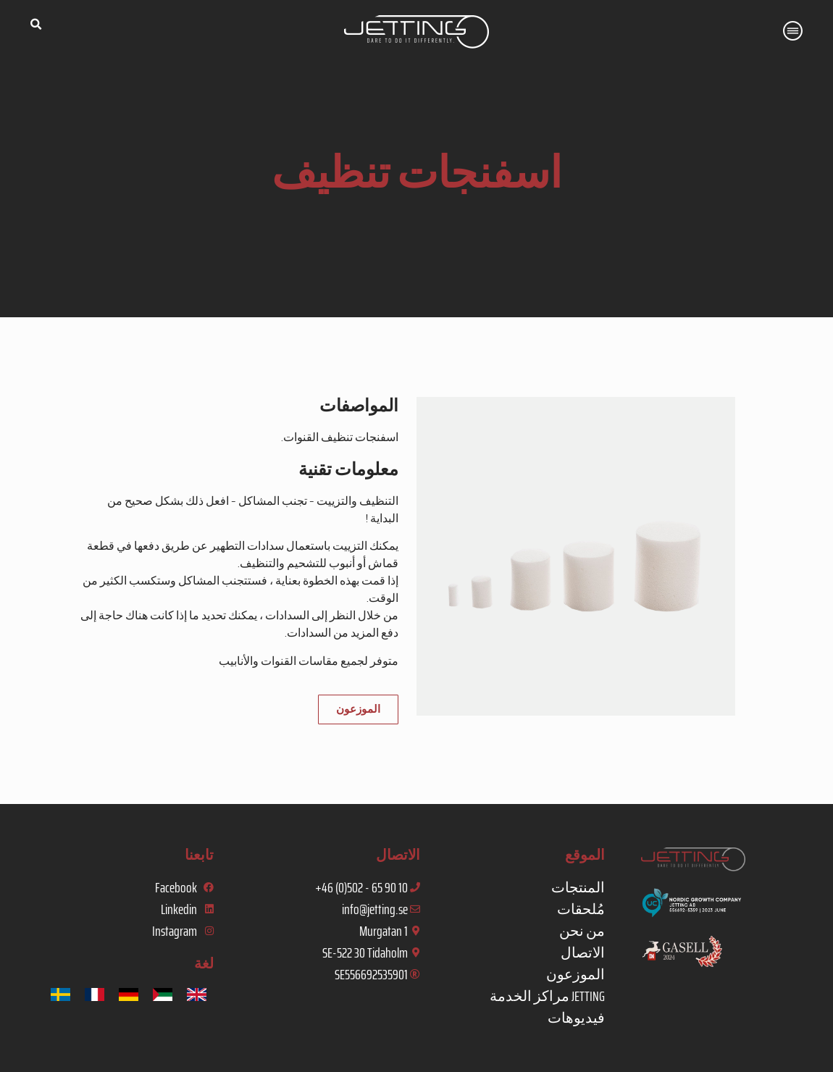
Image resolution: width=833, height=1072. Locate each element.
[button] (35, 24)
